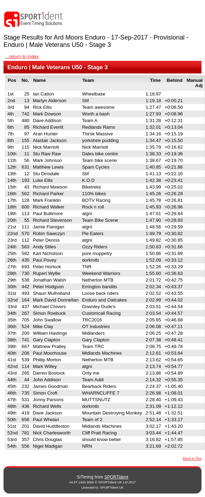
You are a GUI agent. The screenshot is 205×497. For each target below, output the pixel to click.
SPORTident (116, 477)
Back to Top (192, 459)
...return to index (22, 56)
